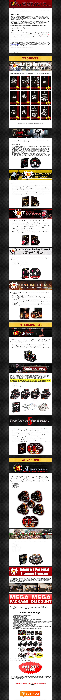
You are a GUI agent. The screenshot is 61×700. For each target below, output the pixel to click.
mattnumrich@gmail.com (14, 44)
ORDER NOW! (30, 684)
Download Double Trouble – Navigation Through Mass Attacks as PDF (30, 123)
